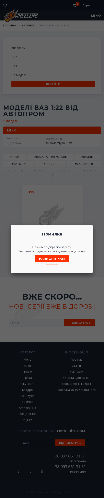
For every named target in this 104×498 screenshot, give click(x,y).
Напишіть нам (52, 258)
